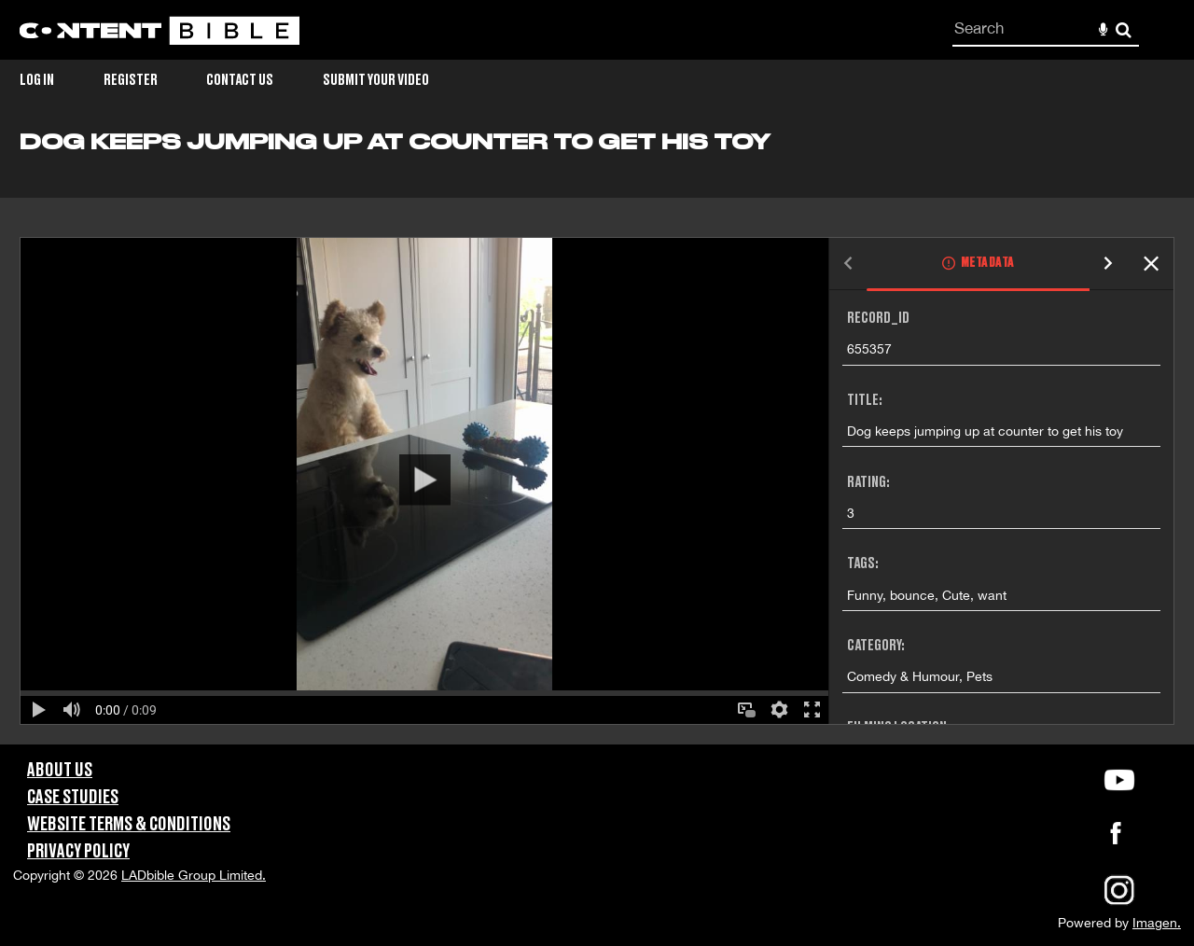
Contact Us (239, 80)
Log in (37, 80)
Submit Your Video (376, 80)
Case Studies (72, 797)
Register (131, 80)
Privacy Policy (78, 851)
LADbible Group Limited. (193, 875)
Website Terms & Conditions (128, 824)
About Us (59, 770)
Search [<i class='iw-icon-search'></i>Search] (1124, 29)
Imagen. (1156, 922)
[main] (597, 437)
